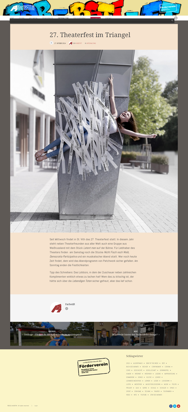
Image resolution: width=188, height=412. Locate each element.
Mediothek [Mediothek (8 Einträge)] (138, 384)
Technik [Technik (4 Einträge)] (147, 391)
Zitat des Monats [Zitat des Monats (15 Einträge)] (156, 395)
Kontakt (108, 18)
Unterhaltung (63, 18)
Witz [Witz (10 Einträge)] (135, 395)
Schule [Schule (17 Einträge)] (153, 388)
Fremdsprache (47, 18)
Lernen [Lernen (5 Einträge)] (147, 381)
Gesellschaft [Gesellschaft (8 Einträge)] (151, 370)
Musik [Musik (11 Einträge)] (166, 384)
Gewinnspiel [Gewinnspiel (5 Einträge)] (164, 370)
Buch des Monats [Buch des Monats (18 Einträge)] (132, 367)
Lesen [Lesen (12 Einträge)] (156, 381)
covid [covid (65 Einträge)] (128, 370)
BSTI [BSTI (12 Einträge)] (163, 363)
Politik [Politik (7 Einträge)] (174, 384)
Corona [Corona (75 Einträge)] (167, 367)
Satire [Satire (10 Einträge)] (145, 388)
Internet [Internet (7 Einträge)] (138, 374)
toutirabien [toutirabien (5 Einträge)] (167, 391)
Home (12, 18)
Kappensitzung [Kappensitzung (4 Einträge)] (169, 374)
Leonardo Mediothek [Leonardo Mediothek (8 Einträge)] (133, 381)
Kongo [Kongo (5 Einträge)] (140, 377)
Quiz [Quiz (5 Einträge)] (137, 388)
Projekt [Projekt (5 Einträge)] (129, 388)
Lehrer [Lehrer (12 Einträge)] (157, 377)
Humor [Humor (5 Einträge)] (128, 374)
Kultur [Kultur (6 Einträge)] (148, 377)
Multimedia (33, 18)
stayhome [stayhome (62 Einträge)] (137, 391)
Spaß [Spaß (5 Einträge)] (172, 388)
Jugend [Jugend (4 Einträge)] (158, 374)
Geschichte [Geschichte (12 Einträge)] (138, 370)
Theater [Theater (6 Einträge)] (157, 391)
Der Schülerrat (79, 18)
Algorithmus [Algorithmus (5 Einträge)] (138, 363)
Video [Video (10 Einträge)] (128, 395)
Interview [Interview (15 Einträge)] (148, 374)
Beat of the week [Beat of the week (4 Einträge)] (152, 363)
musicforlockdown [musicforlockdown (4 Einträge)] (153, 384)
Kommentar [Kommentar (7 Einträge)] (130, 377)
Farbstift (79, 43)
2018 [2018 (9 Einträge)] (128, 363)
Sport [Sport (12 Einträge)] (128, 391)
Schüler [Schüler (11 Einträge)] (163, 388)
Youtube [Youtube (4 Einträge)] (144, 395)
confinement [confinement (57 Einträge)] (156, 367)
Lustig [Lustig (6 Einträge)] (128, 384)
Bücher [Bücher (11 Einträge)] (145, 367)
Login (36, 406)
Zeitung (21, 18)
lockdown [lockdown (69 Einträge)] (165, 381)
